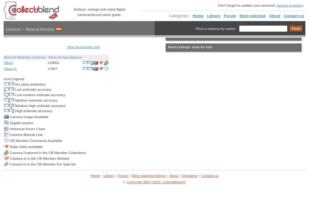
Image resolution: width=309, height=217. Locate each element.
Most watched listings (149, 176)
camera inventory (290, 5)
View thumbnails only (83, 47)
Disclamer (190, 176)
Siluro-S (10, 69)
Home (198, 16)
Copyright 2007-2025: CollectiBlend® (156, 182)
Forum (230, 16)
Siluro (8, 63)
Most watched (253, 16)
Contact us (294, 16)
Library (213, 16)
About (275, 16)
